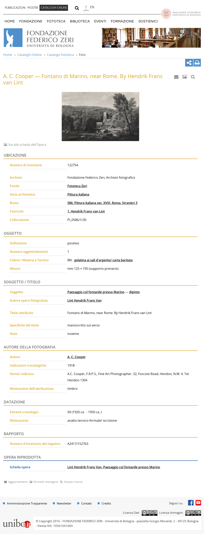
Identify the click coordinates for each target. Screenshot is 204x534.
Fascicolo (17, 211)
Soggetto (16, 292)
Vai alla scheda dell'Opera (26, 144)
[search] (77, 8)
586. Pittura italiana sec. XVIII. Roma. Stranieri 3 (102, 203)
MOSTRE (33, 7)
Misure (15, 268)
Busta (14, 203)
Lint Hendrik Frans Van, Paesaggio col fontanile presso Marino (113, 467)
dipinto (134, 292)
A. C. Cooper (76, 357)
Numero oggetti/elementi (29, 251)
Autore (15, 357)
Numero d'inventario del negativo (35, 444)
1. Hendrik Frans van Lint (86, 211)
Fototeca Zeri (77, 186)
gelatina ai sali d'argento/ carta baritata (103, 260)
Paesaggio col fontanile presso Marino (95, 292)
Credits (106, 503)
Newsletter (64, 503)
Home (7, 55)
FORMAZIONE (122, 21)
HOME (10, 21)
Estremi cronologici (24, 412)
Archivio (16, 177)
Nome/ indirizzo (22, 374)
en (92, 7)
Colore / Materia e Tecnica (29, 260)
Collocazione (19, 220)
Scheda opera (20, 467)
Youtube (198, 502)
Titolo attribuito (21, 313)
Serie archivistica (22, 194)
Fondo (14, 186)
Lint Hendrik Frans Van (84, 300)
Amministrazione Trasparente (27, 503)
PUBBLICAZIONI (15, 7)
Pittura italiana (78, 194)
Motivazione (19, 420)
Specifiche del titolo (24, 325)
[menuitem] (15, 8)
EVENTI (100, 21)
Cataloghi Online (29, 55)
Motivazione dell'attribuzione (31, 388)
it (86, 7)
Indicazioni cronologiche (28, 365)
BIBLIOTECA (80, 21)
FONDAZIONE (30, 21)
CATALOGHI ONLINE (54, 7)
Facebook (191, 502)
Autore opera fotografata (29, 300)
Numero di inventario (26, 165)
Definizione (18, 243)
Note (13, 334)
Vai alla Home (44, 38)
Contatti (86, 503)
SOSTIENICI (148, 21)
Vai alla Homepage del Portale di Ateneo (181, 13)
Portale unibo (16, 519)
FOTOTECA (56, 21)
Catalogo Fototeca (60, 55)
